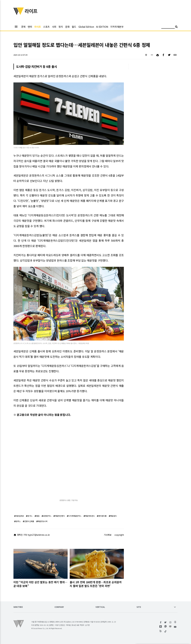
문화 (67, 26)
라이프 (37, 26)
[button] (146, 55)
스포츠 (46, 26)
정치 (60, 26)
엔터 (30, 26)
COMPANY (59, 607)
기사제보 (107, 534)
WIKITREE (18, 607)
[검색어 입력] (168, 27)
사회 (54, 26)
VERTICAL (100, 607)
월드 (74, 26)
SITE (139, 607)
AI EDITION (102, 26)
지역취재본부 (116, 26)
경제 (23, 26)
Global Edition (86, 26)
